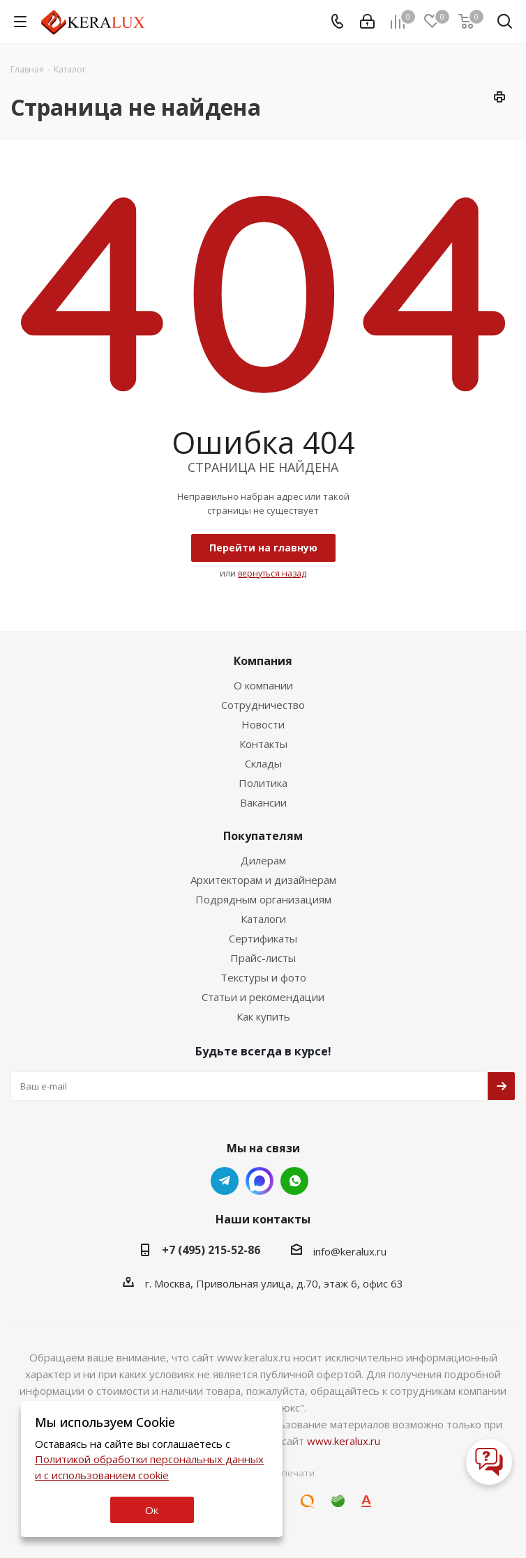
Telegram (225, 1181)
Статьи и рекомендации (263, 997)
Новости (263, 724)
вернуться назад (272, 573)
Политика (263, 783)
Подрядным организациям (263, 899)
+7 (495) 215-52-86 (211, 1250)
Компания (263, 661)
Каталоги (263, 919)
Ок (151, 1510)
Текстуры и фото (263, 977)
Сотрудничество (263, 705)
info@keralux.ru (349, 1251)
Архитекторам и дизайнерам (263, 880)
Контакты (263, 744)
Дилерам (263, 860)
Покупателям (263, 835)
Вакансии (263, 802)
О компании (263, 685)
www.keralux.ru (343, 1441)
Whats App (259, 1181)
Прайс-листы (263, 958)
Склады (263, 763)
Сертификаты (263, 938)
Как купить (263, 1016)
